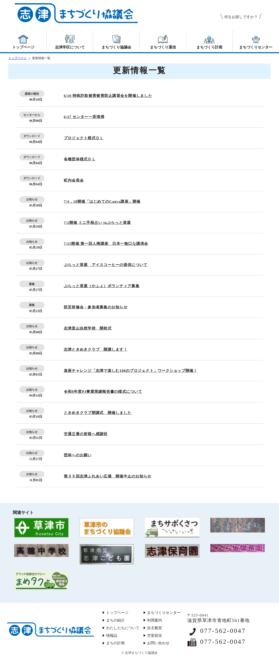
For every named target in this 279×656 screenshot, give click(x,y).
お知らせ (31, 199)
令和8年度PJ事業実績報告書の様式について (103, 392)
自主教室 (154, 628)
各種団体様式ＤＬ (80, 159)
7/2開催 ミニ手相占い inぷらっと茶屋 (97, 223)
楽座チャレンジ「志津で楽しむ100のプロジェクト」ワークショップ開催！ (130, 371)
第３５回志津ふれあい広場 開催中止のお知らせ (107, 476)
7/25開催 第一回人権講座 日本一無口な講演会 (106, 244)
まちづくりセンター (163, 613)
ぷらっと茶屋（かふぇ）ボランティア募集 (102, 286)
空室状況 (154, 636)
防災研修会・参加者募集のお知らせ (96, 307)
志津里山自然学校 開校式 (88, 328)
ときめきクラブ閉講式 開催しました (97, 413)
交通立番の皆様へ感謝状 (86, 434)
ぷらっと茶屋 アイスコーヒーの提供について (105, 265)
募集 (32, 284)
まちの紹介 (115, 620)
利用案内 (154, 620)
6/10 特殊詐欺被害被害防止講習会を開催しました (108, 96)
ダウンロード (31, 136)
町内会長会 (74, 180)
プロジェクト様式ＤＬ (84, 138)
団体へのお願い (78, 455)
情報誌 (111, 636)
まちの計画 (115, 643)
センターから (31, 115)
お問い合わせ (158, 643)
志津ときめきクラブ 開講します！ (96, 349)
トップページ (17, 58)
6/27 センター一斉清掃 (84, 117)
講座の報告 (32, 93)
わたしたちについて (123, 628)
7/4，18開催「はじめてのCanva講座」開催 (102, 201)
